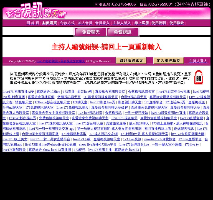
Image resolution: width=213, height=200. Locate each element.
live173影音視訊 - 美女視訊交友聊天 (61, 61)
